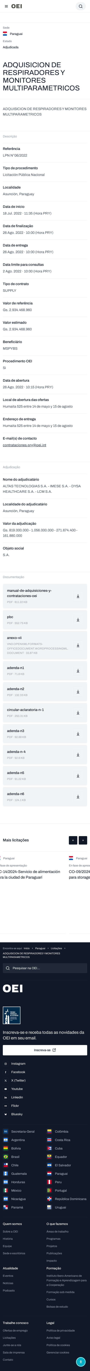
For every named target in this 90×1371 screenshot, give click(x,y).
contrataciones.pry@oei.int (24, 445)
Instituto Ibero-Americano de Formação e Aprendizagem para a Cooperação (66, 1280)
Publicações (54, 1253)
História (8, 1238)
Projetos (51, 1246)
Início (27, 948)
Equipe (7, 1246)
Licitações (56, 948)
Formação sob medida (60, 1292)
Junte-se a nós (12, 1345)
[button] (73, 840)
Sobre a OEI (10, 1231)
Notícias (8, 1283)
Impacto (51, 1260)
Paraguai (40, 948)
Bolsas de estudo (57, 1306)
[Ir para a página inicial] (16, 6)
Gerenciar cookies (57, 1352)
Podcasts (9, 1290)
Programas (53, 1238)
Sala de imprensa (14, 1352)
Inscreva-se (45, 1050)
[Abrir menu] (6, 6)
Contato (8, 1359)
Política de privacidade (60, 1330)
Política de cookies (58, 1345)
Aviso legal (53, 1337)
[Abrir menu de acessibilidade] (81, 1362)
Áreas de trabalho (57, 1231)
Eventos (8, 1275)
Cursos (50, 1299)
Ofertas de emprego (15, 1330)
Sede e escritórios (14, 1253)
